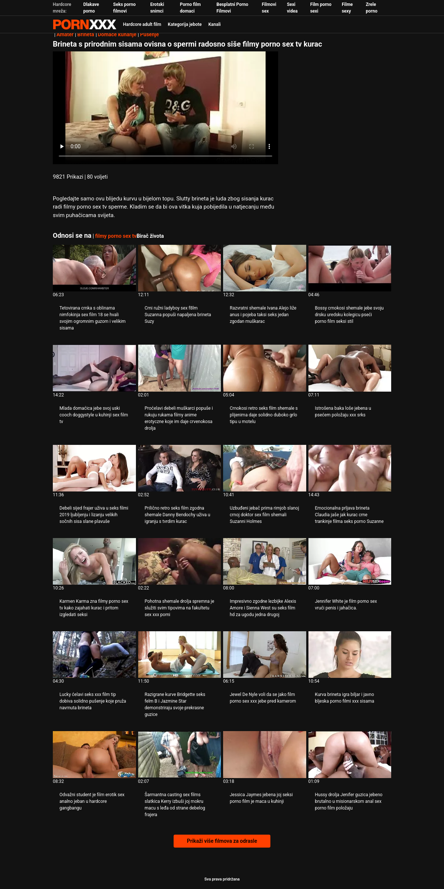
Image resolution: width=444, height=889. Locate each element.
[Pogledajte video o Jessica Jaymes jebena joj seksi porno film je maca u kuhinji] (264, 754)
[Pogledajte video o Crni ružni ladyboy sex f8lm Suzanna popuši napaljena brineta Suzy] (179, 268)
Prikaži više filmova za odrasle (222, 841)
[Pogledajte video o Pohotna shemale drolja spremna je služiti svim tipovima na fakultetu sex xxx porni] (179, 561)
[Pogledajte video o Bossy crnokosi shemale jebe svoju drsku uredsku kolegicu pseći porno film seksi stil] (350, 268)
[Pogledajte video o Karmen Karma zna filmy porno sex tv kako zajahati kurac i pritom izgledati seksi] (94, 561)
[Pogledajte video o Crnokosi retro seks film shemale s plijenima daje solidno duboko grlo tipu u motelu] (264, 368)
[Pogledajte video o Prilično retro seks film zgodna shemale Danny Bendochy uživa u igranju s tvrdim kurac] (179, 468)
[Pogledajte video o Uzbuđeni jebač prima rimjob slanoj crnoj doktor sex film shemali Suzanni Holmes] (264, 468)
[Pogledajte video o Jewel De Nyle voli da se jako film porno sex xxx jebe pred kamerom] (264, 654)
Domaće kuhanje (117, 34)
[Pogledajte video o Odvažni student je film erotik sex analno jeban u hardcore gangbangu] (94, 754)
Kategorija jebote (185, 24)
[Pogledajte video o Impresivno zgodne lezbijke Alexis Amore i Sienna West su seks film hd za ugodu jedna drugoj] (264, 561)
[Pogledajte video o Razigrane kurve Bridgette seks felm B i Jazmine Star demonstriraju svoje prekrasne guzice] (179, 654)
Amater (65, 34)
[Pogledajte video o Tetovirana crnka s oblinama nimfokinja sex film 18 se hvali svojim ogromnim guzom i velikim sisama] (94, 268)
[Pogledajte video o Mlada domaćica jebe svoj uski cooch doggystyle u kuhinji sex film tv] (94, 368)
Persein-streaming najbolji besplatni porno (84, 24)
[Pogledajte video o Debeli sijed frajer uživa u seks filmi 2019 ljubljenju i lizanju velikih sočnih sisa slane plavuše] (94, 468)
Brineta (85, 34)
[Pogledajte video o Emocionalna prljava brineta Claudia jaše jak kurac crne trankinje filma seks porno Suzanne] (350, 468)
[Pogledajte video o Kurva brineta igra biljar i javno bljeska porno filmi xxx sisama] (350, 654)
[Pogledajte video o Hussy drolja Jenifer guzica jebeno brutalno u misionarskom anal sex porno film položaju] (350, 754)
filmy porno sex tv (115, 236)
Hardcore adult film (142, 24)
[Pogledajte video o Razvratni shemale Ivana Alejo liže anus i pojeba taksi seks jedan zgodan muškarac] (264, 268)
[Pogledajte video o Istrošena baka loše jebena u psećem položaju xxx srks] (350, 368)
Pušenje (149, 34)
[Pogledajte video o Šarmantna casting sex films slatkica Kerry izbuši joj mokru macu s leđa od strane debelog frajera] (179, 754)
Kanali (214, 24)
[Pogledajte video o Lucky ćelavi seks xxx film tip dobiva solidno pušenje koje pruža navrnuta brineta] (94, 654)
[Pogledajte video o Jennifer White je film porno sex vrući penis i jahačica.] (350, 561)
